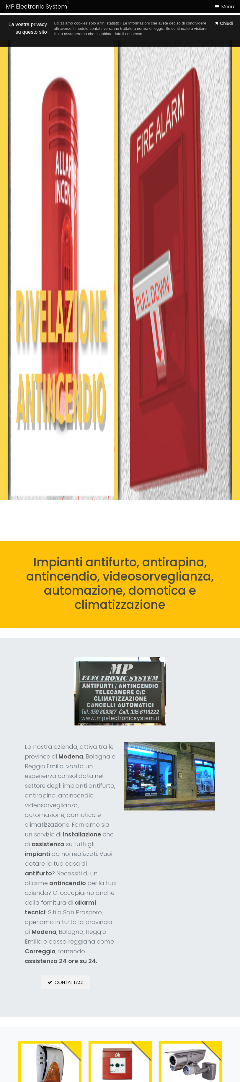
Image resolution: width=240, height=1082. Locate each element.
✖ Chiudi (224, 23)
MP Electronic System (36, 6)
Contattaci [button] (69, 982)
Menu (227, 6)
